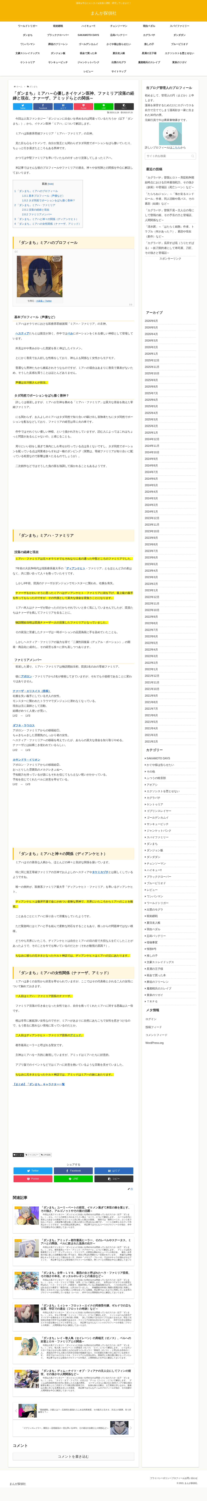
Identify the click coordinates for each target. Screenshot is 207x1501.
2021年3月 (151, 735)
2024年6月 (151, 478)
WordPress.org (154, 1042)
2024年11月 (152, 445)
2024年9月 (151, 458)
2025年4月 (151, 412)
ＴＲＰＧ (152, 1001)
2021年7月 (151, 708)
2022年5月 (151, 642)
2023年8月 (151, 544)
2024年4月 (151, 491)
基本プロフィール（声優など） (43, 195)
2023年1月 (151, 590)
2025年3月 (151, 419)
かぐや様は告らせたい (160, 764)
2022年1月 (151, 669)
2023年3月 (151, 577)
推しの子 (152, 955)
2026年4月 (151, 334)
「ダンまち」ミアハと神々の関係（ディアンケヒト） (46, 219)
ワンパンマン (155, 896)
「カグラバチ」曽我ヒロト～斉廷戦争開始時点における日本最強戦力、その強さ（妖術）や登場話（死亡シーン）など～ (169, 182)
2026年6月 (151, 320)
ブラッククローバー (159, 876)
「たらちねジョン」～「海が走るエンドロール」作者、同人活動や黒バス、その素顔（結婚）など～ (169, 198)
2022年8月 (151, 623)
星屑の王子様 (155, 968)
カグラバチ (153, 797)
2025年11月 (152, 366)
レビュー (152, 889)
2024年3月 (151, 498)
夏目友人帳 (153, 922)
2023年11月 (152, 524)
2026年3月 (151, 340)
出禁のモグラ (155, 909)
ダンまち (18, 1155)
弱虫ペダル (153, 929)
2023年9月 (151, 537)
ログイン (150, 1019)
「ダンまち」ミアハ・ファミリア (34, 205)
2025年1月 (151, 432)
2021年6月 (151, 715)
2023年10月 (152, 531)
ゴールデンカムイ (158, 817)
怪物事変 (152, 942)
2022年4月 (151, 649)
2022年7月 (151, 629)
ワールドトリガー (158, 903)
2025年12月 (152, 360)
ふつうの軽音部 (156, 778)
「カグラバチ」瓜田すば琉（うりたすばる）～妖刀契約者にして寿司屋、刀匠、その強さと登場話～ (169, 247)
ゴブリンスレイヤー (159, 810)
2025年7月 (151, 393)
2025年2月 (151, 426)
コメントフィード (156, 1035)
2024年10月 (152, 452)
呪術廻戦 (152, 916)
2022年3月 (151, 656)
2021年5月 (151, 721)
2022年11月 (152, 603)
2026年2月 (151, 347)
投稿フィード (153, 1027)
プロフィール (173, 1491)
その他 (151, 771)
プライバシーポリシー (153, 1491)
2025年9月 (151, 380)
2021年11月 (152, 682)
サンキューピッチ (158, 824)
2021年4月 (151, 728)
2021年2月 (151, 741)
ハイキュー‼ (154, 870)
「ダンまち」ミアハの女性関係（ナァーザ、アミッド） (47, 223)
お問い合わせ (189, 1491)
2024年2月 (151, 504)
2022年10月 (152, 610)
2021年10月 (152, 689)
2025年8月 (151, 386)
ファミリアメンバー (37, 214)
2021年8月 (151, 702)
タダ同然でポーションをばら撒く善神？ (48, 200)
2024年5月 (151, 485)
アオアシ (152, 784)
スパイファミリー (158, 837)
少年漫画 (45, 1155)
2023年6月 (151, 557)
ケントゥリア (155, 804)
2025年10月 (152, 373)
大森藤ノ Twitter (44, 301)
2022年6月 (151, 636)
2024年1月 (151, 511)
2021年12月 (152, 675)
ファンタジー (32, 1155)
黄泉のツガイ (155, 995)
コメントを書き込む (73, 1470)
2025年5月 (151, 406)
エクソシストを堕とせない (163, 791)
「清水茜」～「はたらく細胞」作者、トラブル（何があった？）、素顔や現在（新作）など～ (169, 231)
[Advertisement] (73, 494)
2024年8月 (151, 465)
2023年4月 (151, 570)
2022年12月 (152, 597)
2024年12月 (152, 439)
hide (50, 184)
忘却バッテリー (156, 935)
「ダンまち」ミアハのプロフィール (36, 191)
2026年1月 (151, 353)
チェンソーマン (156, 863)
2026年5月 (151, 327)
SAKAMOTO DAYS (158, 758)
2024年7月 (151, 472)
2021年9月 (151, 695)
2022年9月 (151, 616)
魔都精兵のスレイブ (159, 988)
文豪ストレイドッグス (160, 962)
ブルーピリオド (156, 883)
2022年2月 (151, 662)
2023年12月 (152, 518)
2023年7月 (151, 550)
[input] (170, 156)
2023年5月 (151, 564)
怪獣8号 (151, 948)
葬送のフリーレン (158, 981)
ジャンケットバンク (159, 830)
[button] (192, 156)
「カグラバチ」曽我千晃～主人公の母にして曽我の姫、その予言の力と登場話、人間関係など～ (169, 215)
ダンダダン (153, 857)
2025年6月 (151, 399)
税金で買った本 (156, 975)
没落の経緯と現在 (35, 209)
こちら (176, 147)
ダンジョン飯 (155, 850)
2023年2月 (151, 583)
